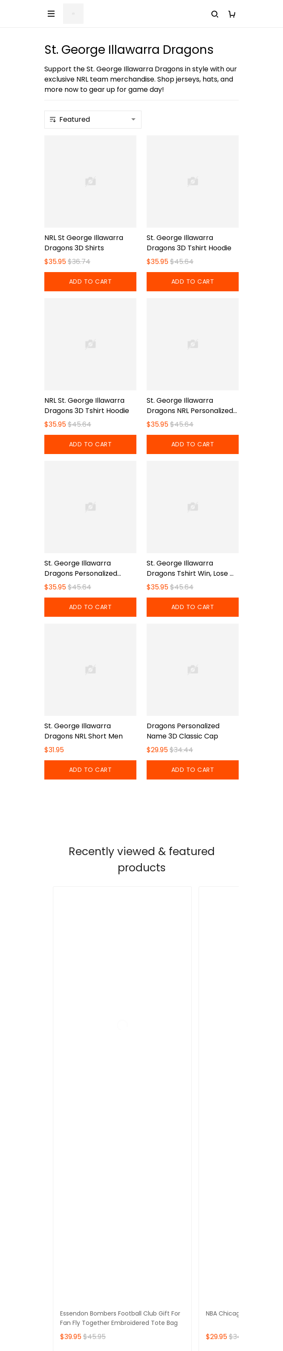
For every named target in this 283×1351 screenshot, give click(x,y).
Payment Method (73, 1258)
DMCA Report (141, 1312)
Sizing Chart (64, 1140)
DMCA (54, 1169)
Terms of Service (72, 1243)
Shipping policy (69, 1214)
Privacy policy (67, 1273)
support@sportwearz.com (88, 1053)
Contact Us (63, 1111)
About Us (59, 1097)
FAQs (53, 1126)
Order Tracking (69, 1155)
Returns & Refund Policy (84, 1229)
